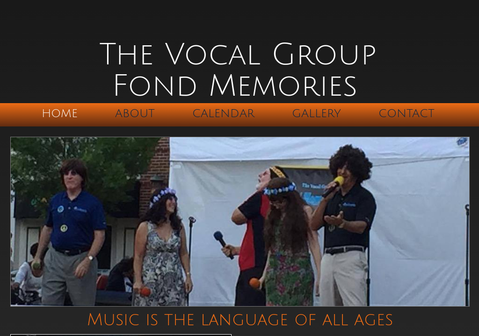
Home (60, 113)
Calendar (223, 113)
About (135, 113)
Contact (406, 113)
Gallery (316, 113)
